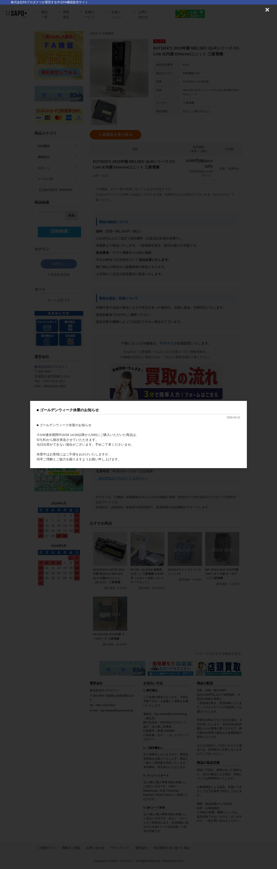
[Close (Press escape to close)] (267, 9)
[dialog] (138, 435)
